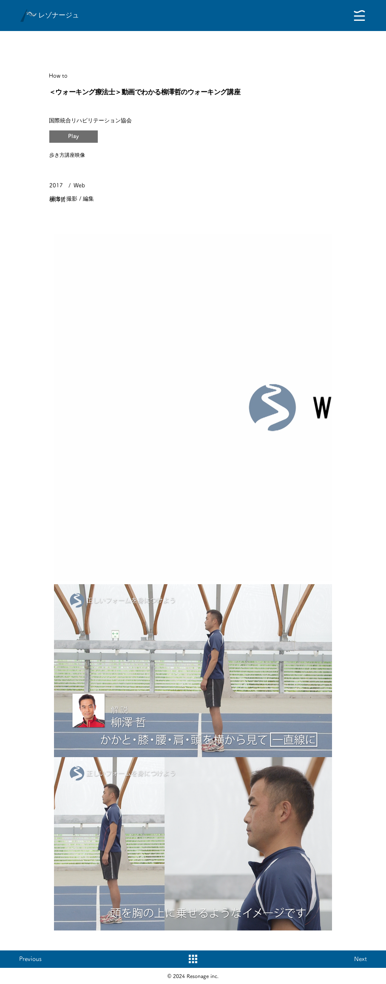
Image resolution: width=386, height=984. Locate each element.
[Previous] (36, 958)
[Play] (73, 136)
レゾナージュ (58, 15)
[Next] (350, 958)
